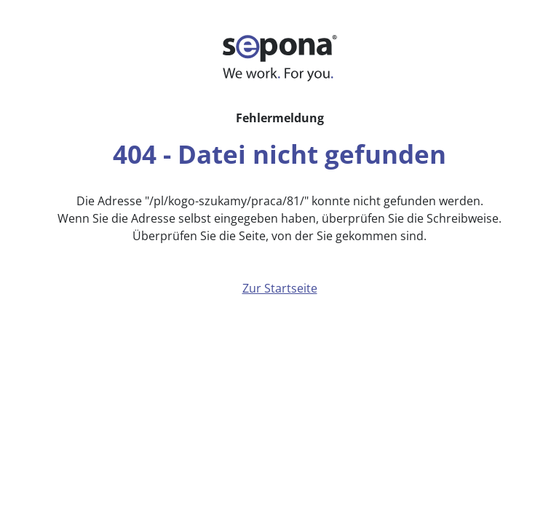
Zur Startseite (279, 288)
